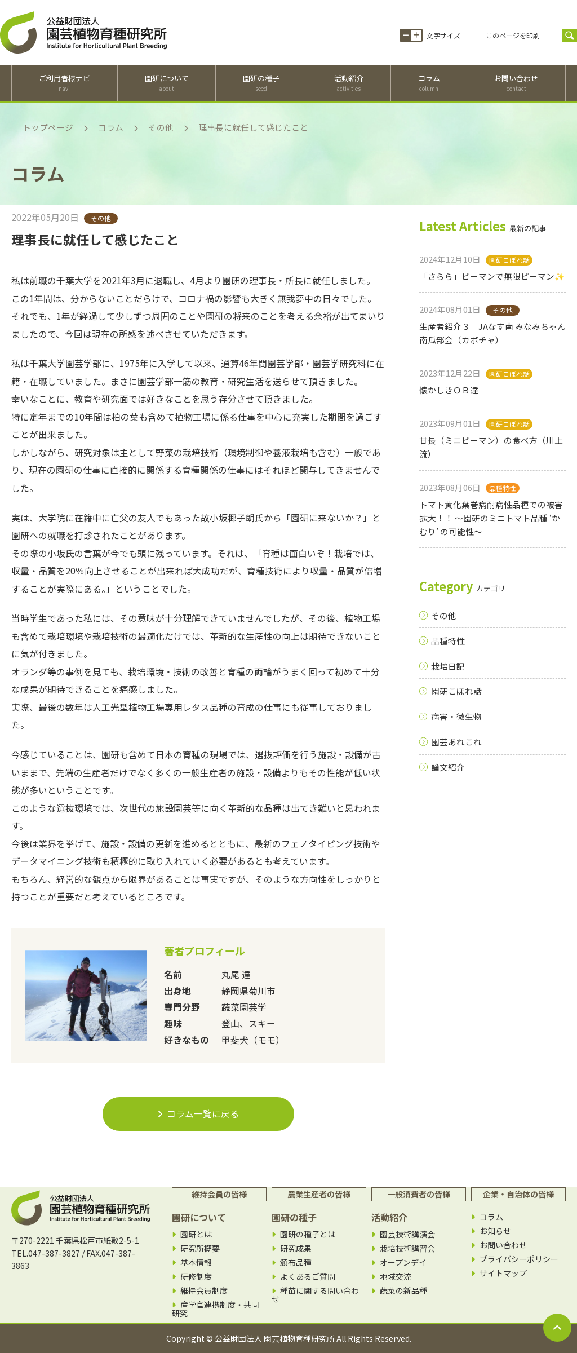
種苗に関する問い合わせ (315, 1294)
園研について (167, 83)
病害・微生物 (456, 716)
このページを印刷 (513, 35)
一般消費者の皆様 (418, 1194)
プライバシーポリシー (519, 1259)
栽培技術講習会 (407, 1248)
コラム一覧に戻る (198, 1113)
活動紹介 (348, 83)
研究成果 (296, 1248)
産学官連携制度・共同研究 (215, 1309)
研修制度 (196, 1276)
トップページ (48, 127)
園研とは (196, 1234)
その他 (161, 127)
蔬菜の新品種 (403, 1290)
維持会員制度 (204, 1290)
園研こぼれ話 (456, 691)
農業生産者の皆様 (318, 1194)
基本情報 (196, 1262)
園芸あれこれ (456, 742)
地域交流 (395, 1276)
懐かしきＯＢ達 (448, 390)
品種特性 (448, 641)
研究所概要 (200, 1248)
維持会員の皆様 (219, 1194)
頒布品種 (296, 1262)
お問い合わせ (516, 83)
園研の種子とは (307, 1234)
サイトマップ (503, 1273)
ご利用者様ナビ (64, 83)
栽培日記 (448, 666)
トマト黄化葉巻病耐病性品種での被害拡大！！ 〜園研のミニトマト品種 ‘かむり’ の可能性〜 (491, 518)
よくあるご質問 (307, 1276)
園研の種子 (261, 83)
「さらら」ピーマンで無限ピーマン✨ (492, 276)
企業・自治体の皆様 (518, 1194)
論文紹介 (448, 767)
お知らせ (495, 1231)
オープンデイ (403, 1262)
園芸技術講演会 (407, 1234)
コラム (429, 83)
